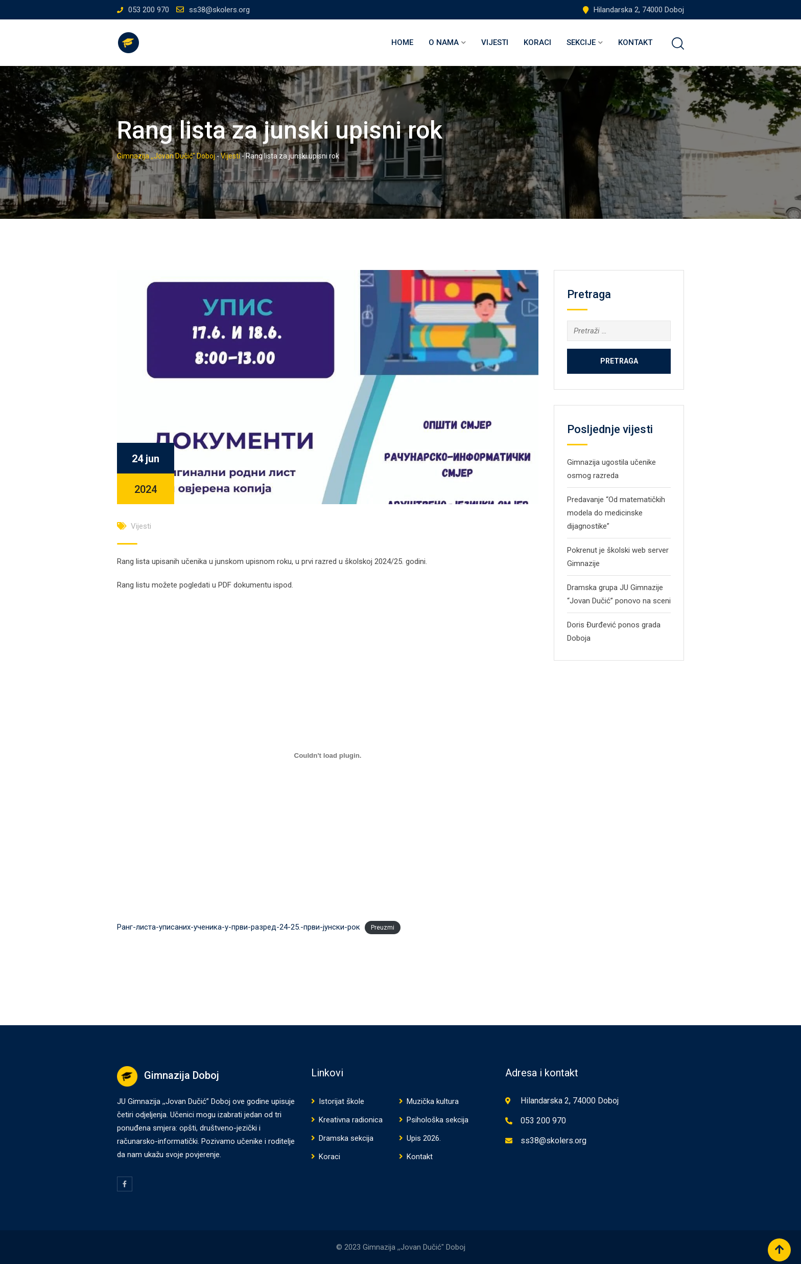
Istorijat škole (341, 1101)
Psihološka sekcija (437, 1119)
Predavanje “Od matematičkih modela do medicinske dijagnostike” (616, 513)
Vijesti (494, 42)
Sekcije (581, 42)
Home (402, 42)
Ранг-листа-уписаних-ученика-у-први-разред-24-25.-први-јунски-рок (238, 927)
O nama (444, 42)
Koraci (537, 42)
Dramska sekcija (346, 1138)
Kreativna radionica (351, 1119)
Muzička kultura (433, 1101)
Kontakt (635, 42)
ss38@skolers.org (219, 9)
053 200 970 (148, 9)
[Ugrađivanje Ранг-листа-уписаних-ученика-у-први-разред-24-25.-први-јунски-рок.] (327, 755)
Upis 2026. (424, 1138)
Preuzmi (382, 927)
